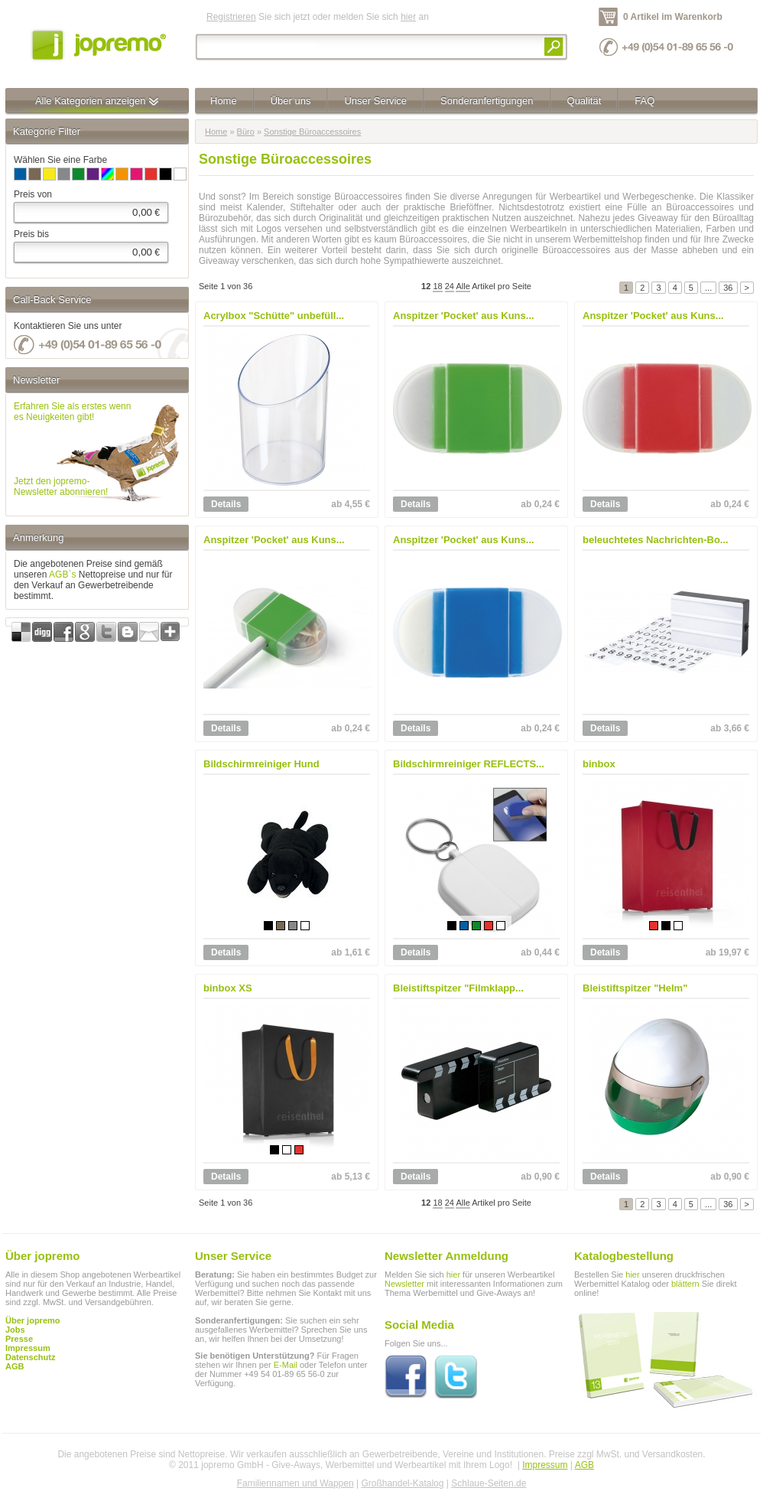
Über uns (291, 100)
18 (437, 286)
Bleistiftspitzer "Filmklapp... (458, 988)
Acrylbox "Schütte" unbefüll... (273, 315)
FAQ (644, 100)
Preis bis (31, 234)
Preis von (33, 194)
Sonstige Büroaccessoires (312, 131)
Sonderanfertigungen (486, 100)
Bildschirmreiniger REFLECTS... (468, 764)
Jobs (15, 1329)
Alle (462, 286)
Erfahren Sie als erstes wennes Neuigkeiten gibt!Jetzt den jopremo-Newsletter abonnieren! (72, 449)
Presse (19, 1338)
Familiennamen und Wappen (295, 1483)
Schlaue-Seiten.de (488, 1483)
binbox (599, 764)
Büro (246, 131)
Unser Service (375, 100)
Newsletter (404, 1283)
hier (408, 16)
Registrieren (231, 16)
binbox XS (227, 988)
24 (449, 286)
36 (727, 287)
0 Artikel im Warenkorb (672, 16)
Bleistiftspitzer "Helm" (635, 988)
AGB (14, 1366)
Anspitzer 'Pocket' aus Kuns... (463, 315)
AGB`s (62, 574)
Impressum (544, 1465)
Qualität (584, 100)
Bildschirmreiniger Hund (261, 764)
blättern (685, 1283)
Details (226, 504)
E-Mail (285, 1364)
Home (223, 100)
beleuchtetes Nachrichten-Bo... (656, 539)
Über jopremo (32, 1320)
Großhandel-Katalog (402, 1483)
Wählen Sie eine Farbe (60, 160)
